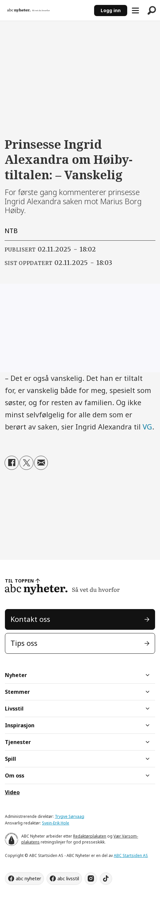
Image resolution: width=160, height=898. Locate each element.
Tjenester (18, 742)
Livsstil (14, 708)
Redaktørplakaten (89, 836)
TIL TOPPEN (19, 581)
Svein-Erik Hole (55, 823)
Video (12, 792)
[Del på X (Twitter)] (26, 463)
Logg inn (111, 10)
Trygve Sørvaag (69, 816)
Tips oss (23, 643)
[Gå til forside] (28, 10)
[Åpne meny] (135, 10)
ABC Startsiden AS (131, 855)
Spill (10, 758)
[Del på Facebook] (12, 463)
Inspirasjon (19, 725)
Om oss (14, 775)
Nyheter (16, 675)
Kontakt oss (30, 619)
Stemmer (17, 691)
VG (147, 426)
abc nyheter (28, 878)
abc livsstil (68, 878)
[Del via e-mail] (41, 463)
